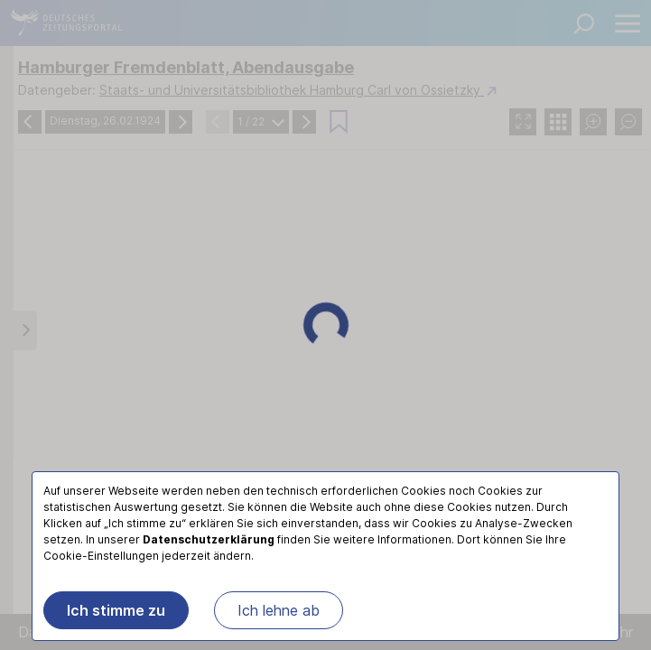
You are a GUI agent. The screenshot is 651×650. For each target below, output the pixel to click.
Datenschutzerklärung (208, 539)
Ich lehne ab (278, 610)
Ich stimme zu (116, 610)
